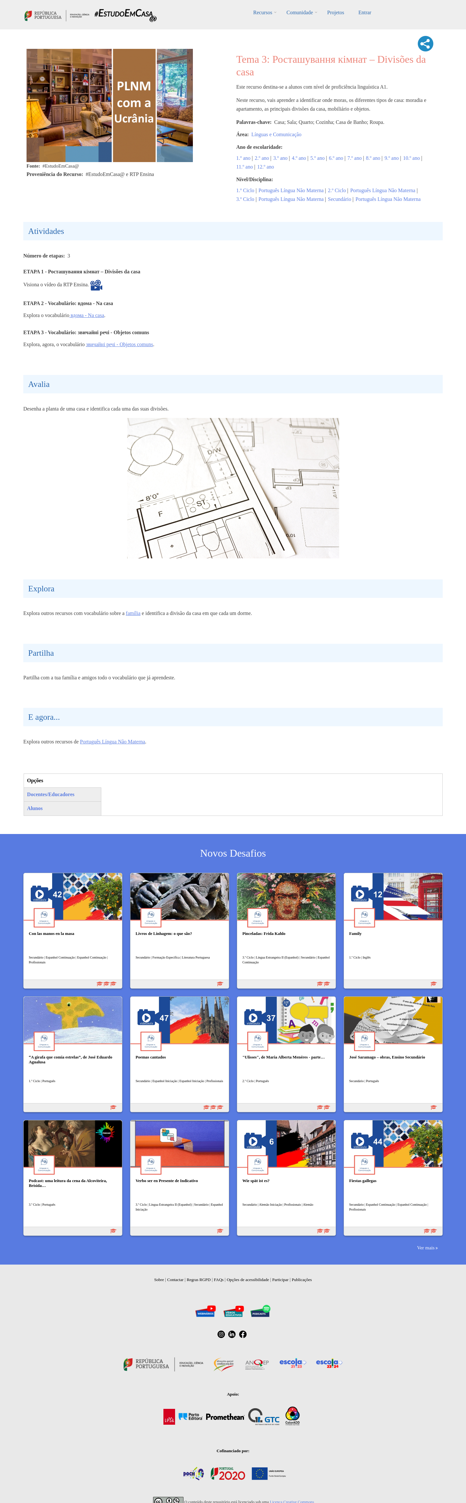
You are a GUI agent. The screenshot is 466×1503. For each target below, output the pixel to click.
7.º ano (355, 158)
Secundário (339, 199)
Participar (280, 1279)
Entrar (364, 12)
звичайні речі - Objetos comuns (119, 344)
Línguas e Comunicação (276, 134)
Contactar (175, 1279)
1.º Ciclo (245, 190)
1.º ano (243, 158)
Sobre (159, 1279)
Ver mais (426, 1247)
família (133, 613)
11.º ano (244, 167)
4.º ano (299, 158)
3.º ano (280, 158)
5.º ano (317, 158)
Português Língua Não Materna (291, 190)
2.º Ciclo (337, 190)
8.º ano (373, 158)
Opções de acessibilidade (248, 1279)
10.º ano (411, 158)
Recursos (262, 12)
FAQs (219, 1279)
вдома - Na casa (86, 315)
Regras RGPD (199, 1279)
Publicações (302, 1279)
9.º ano (391, 158)
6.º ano (336, 158)
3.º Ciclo (245, 199)
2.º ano (262, 158)
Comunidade (299, 12)
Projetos (335, 12)
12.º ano (265, 167)
